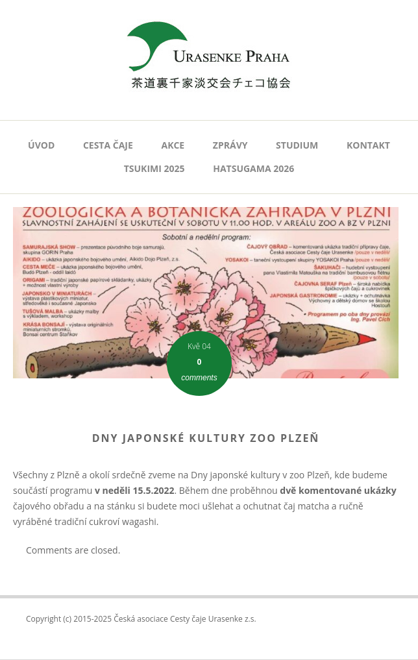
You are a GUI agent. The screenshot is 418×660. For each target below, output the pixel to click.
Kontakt (368, 145)
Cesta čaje (108, 145)
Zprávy (230, 145)
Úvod (41, 145)
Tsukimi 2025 (154, 168)
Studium (297, 145)
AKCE (172, 145)
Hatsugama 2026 (253, 168)
